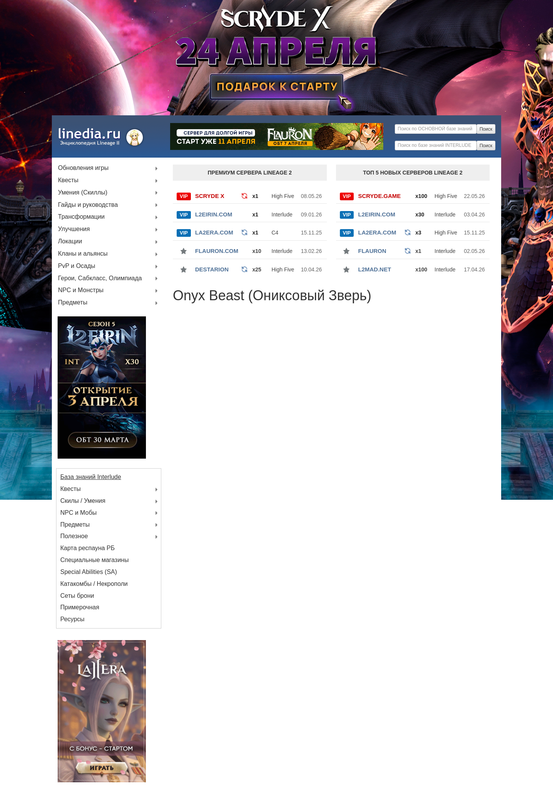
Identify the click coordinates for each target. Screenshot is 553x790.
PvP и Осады (76, 266)
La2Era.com (214, 232)
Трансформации (81, 217)
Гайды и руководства (88, 205)
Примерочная (79, 607)
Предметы (72, 302)
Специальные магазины (94, 560)
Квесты (68, 180)
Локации (70, 241)
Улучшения (74, 229)
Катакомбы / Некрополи (94, 583)
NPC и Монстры (81, 290)
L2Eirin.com (213, 214)
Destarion (211, 269)
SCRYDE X (209, 196)
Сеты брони (77, 595)
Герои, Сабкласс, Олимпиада (100, 278)
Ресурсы (72, 619)
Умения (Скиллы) (83, 192)
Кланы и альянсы (83, 253)
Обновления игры (83, 168)
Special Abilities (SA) (88, 572)
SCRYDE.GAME (379, 196)
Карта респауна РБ (87, 548)
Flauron (372, 251)
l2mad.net (374, 269)
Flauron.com (216, 251)
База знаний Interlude (90, 477)
